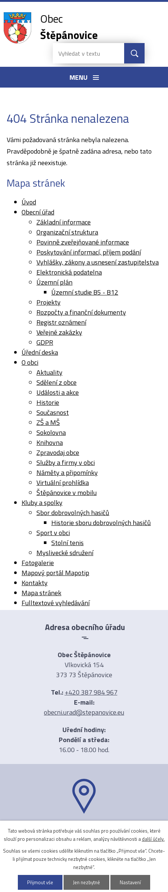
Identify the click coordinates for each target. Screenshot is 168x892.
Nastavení (130, 882)
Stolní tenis (67, 543)
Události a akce (57, 392)
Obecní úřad (38, 212)
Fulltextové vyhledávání (56, 603)
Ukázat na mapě (84, 828)
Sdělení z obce (56, 382)
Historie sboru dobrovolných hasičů (101, 523)
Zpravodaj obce (57, 452)
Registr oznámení (61, 322)
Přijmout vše (40, 882)
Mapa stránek (41, 593)
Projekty (48, 302)
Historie (47, 402)
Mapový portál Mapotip (55, 573)
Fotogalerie (38, 563)
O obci (30, 362)
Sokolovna (51, 432)
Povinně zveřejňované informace (82, 242)
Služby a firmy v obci (65, 463)
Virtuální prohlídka (62, 483)
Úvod (29, 202)
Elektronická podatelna (69, 272)
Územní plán (54, 282)
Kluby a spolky (42, 503)
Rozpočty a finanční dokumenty (81, 312)
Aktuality (49, 372)
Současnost (52, 412)
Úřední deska (40, 352)
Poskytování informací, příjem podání (88, 252)
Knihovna (49, 442)
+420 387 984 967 (91, 692)
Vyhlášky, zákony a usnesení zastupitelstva (97, 262)
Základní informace (63, 222)
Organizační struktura (67, 232)
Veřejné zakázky (59, 332)
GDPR (44, 342)
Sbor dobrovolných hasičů (72, 513)
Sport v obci (53, 533)
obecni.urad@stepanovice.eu (84, 712)
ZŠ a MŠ (48, 422)
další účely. (153, 839)
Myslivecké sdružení (64, 553)
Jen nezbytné (86, 882)
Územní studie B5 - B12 (84, 292)
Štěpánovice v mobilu (66, 493)
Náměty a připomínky (67, 473)
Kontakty (35, 583)
